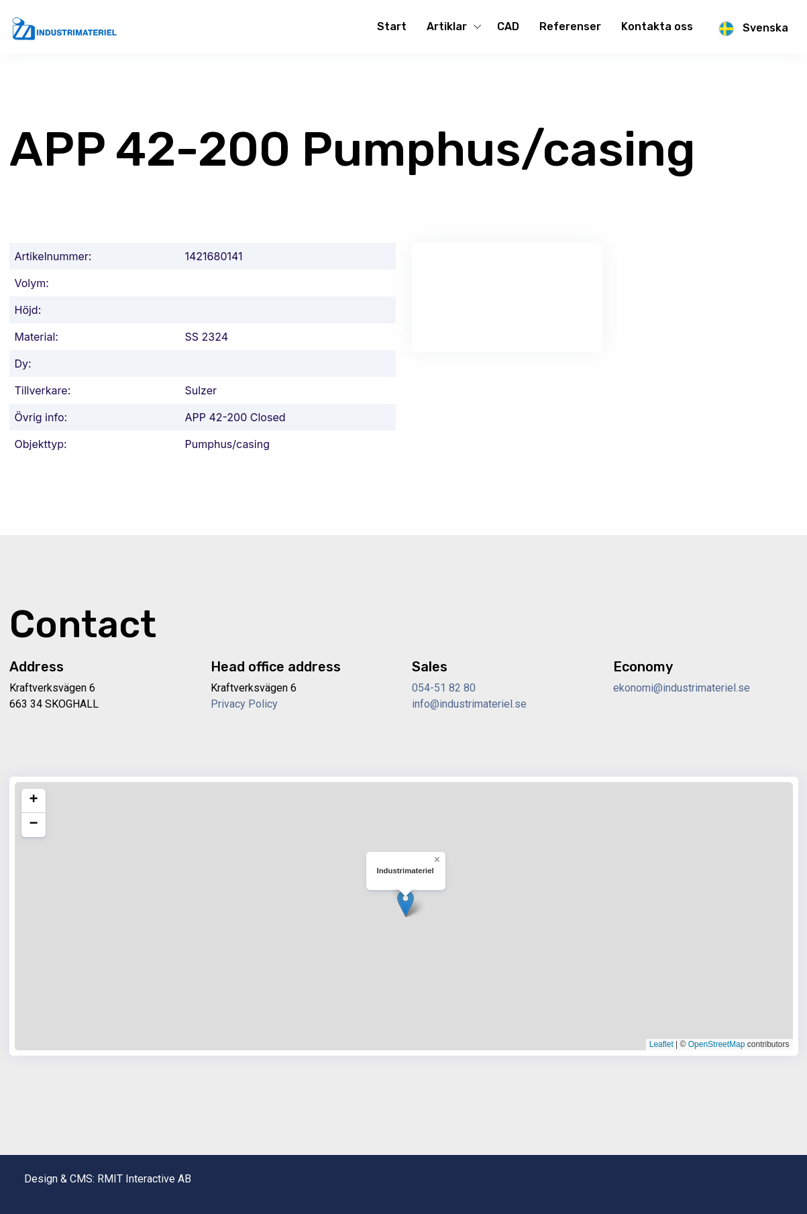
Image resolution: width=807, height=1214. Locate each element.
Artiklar (447, 26)
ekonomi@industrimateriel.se (681, 687)
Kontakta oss (657, 26)
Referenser (570, 26)
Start (392, 26)
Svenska (750, 29)
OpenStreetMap (716, 1044)
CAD (508, 26)
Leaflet (661, 1044)
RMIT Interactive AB (144, 1178)
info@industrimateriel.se (469, 704)
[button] (405, 903)
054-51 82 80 (444, 687)
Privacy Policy (244, 704)
